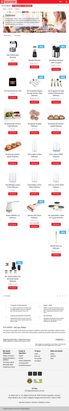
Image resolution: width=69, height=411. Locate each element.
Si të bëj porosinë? (24, 363)
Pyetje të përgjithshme (25, 360)
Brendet (11, 9)
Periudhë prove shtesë (9, 367)
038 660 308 (28, 5)
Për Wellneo (37, 361)
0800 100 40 (18, 5)
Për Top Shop (38, 358)
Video (51, 358)
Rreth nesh (37, 356)
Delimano (35, 402)
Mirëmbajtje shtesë (8, 364)
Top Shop (22, 402)
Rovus (48, 402)
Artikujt (52, 354)
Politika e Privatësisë (8, 356)
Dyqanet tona (64, 5)
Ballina (4, 9)
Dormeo (28, 402)
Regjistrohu (59, 339)
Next (65, 295)
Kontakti (21, 358)
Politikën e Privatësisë (58, 344)
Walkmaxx (42, 402)
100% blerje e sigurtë (8, 362)
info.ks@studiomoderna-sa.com (34, 391)
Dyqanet (21, 356)
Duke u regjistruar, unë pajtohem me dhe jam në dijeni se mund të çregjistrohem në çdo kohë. (50, 345)
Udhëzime (53, 356)
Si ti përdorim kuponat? (25, 365)
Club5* (36, 354)
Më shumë (13, 64)
